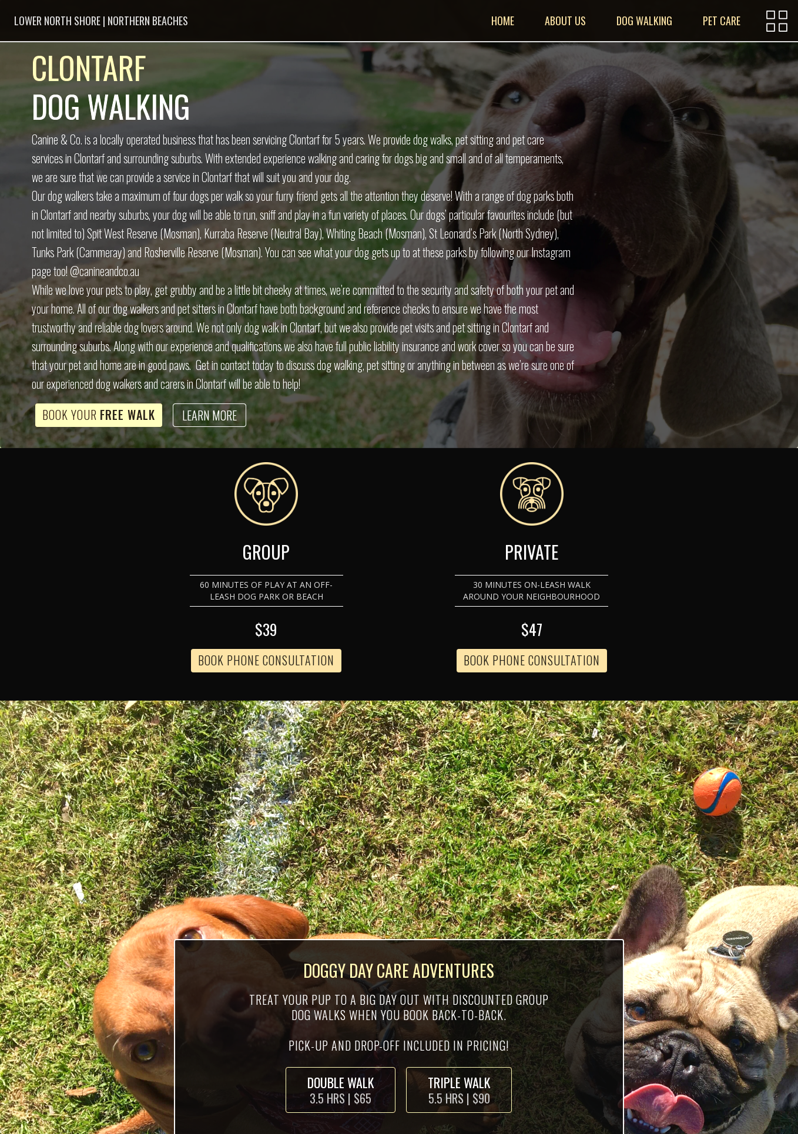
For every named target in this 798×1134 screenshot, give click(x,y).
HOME (502, 20)
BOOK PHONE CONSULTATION (266, 660)
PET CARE (721, 20)
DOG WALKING (644, 20)
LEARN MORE (209, 415)
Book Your (98, 414)
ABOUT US (565, 20)
